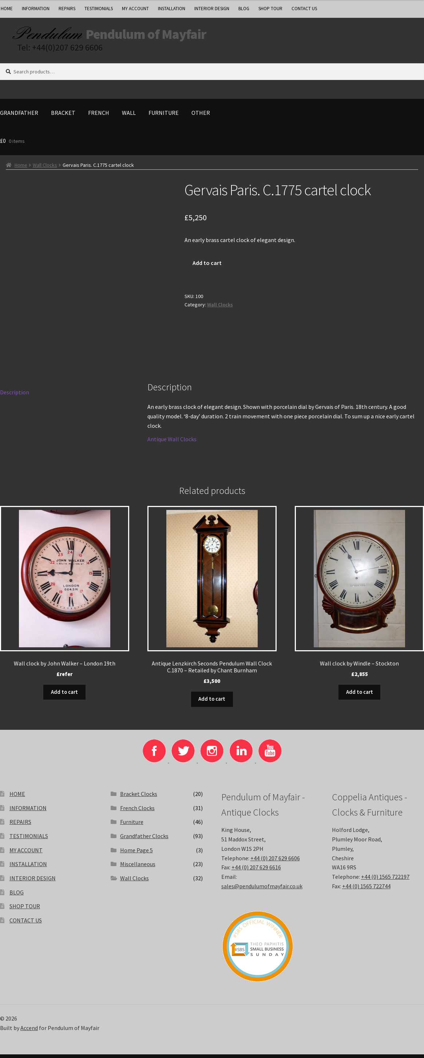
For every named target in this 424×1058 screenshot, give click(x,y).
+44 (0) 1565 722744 (366, 889)
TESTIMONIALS (98, 8)
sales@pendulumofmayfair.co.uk (261, 889)
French (98, 117)
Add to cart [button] (64, 696)
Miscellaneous (137, 867)
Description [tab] (14, 397)
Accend (29, 1031)
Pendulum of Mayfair (182, 36)
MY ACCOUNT (135, 8)
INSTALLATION (171, 8)
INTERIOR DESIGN (211, 8)
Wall (129, 117)
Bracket (63, 117)
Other (200, 117)
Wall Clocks (45, 170)
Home (21, 170)
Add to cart (207, 267)
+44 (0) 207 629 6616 (256, 870)
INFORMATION (35, 8)
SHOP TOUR (270, 8)
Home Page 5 (136, 853)
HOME (17, 797)
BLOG (243, 8)
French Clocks (137, 811)
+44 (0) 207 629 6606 (275, 861)
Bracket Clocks (138, 797)
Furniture (163, 117)
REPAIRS (67, 8)
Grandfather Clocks (144, 839)
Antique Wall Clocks (172, 444)
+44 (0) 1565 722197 (385, 880)
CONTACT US (304, 8)
